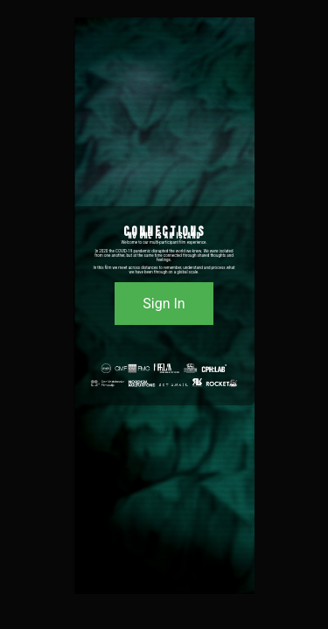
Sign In (164, 303)
